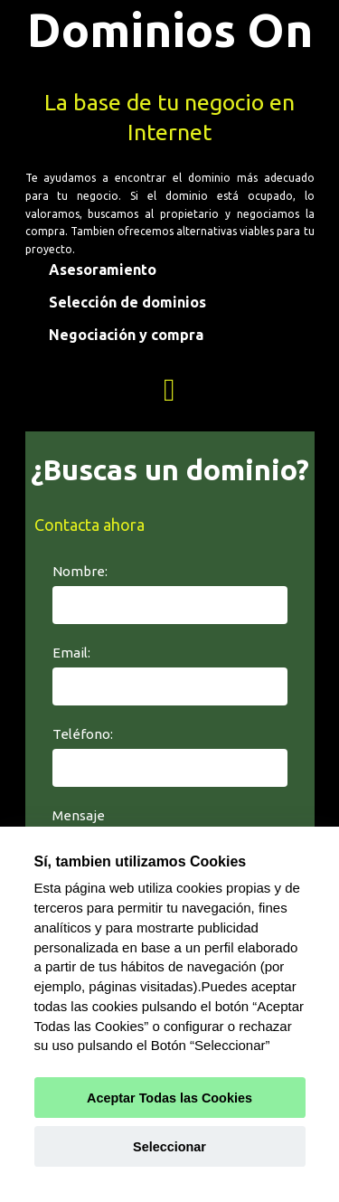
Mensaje (78, 816)
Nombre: (80, 571)
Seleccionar (169, 1147)
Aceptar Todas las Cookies (169, 1098)
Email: (71, 653)
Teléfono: (82, 734)
